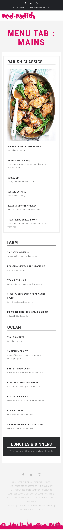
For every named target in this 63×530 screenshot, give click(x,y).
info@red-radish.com (40, 8)
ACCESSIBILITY (26, 509)
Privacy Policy (46, 505)
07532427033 (21, 8)
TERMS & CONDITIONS (27, 505)
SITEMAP (12, 505)
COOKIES (39, 509)
